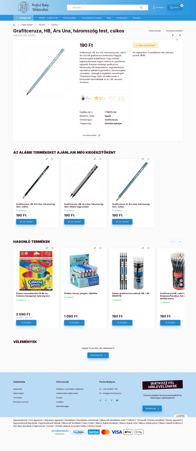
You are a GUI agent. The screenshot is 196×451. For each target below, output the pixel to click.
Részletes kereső (20, 402)
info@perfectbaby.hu (112, 393)
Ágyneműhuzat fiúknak (49, 423)
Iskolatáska (70, 420)
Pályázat (136, 18)
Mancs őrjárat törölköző (170, 423)
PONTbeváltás (69, 18)
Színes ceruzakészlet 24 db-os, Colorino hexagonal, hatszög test (33, 294)
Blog (109, 18)
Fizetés (59, 397)
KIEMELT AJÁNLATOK (48, 18)
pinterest (111, 400)
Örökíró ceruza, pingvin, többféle (80, 293)
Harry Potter (88, 423)
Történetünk (121, 18)
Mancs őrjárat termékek (107, 423)
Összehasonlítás (90, 135)
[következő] (180, 241)
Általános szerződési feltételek (69, 389)
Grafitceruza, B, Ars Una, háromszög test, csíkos (131, 205)
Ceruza (54, 25)
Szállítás (60, 402)
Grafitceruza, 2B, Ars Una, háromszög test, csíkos (35, 205)
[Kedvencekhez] (177, 39)
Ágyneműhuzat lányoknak (25, 423)
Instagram (106, 400)
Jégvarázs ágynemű (53, 420)
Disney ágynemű (173, 420)
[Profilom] (158, 7)
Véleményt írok (96, 355)
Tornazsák (141, 420)
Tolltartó (131, 420)
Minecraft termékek (71, 423)
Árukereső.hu (60, 434)
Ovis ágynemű (35, 420)
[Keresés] (141, 7)
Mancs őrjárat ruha (128, 423)
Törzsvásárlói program (91, 18)
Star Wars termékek (22, 426)
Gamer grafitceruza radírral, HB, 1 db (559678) (130, 294)
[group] (98, 193)
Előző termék (155, 31)
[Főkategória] (14, 25)
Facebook (100, 400)
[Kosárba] (26, 323)
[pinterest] (180, 35)
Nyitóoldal (17, 389)
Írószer (42, 25)
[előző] (173, 241)
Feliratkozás (150, 408)
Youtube (117, 400)
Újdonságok (18, 393)
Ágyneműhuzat (20, 420)
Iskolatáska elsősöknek (88, 420)
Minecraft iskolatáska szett (113, 420)
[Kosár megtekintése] (175, 7)
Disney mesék (95, 426)
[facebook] (173, 35)
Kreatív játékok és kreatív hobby (71, 426)
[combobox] (107, 7)
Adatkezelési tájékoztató (67, 393)
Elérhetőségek (62, 406)
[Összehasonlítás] (47, 159)
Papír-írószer (27, 25)
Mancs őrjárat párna (148, 423)
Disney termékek (156, 420)
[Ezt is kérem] (26, 222)
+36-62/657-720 (110, 389)
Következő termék (174, 31)
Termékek (17, 397)
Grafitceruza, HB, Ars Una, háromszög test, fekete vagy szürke (83, 205)
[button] (23, 18)
